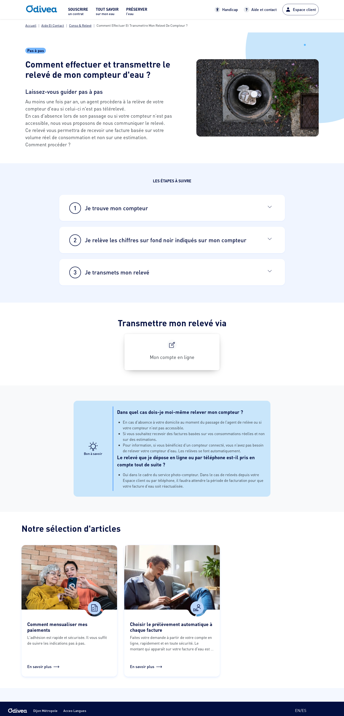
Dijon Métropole (45, 710)
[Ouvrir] (269, 206)
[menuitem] (78, 12)
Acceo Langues (74, 710)
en (297, 710)
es (304, 710)
